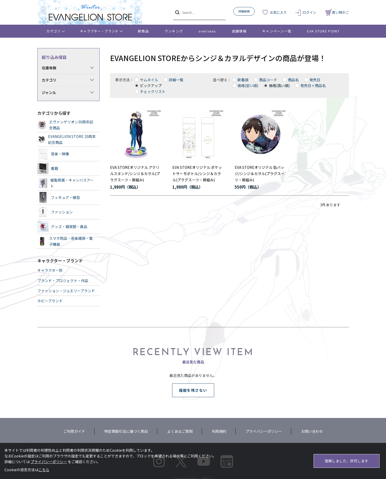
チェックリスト (152, 91)
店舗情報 (239, 31)
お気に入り (278, 12)
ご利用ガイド (74, 431)
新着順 (243, 79)
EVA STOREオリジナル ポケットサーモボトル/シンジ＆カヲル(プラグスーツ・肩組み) (197, 173)
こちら (43, 469)
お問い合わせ (312, 431)
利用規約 (219, 431)
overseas (207, 31)
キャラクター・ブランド (99, 31)
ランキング (174, 31)
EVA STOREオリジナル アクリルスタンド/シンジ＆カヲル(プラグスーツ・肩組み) (135, 173)
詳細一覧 (176, 79)
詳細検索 (244, 11)
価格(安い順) (248, 85)
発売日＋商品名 (313, 85)
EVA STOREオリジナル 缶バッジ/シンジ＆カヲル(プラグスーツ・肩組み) (260, 173)
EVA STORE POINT (323, 31)
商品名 (293, 79)
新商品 (143, 31)
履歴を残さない (193, 390)
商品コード (268, 79)
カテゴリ (53, 31)
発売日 (314, 79)
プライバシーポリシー (264, 431)
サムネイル (149, 79)
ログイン (309, 12)
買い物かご (337, 12)
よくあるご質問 (180, 431)
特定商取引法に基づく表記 (126, 431)
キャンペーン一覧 (277, 31)
